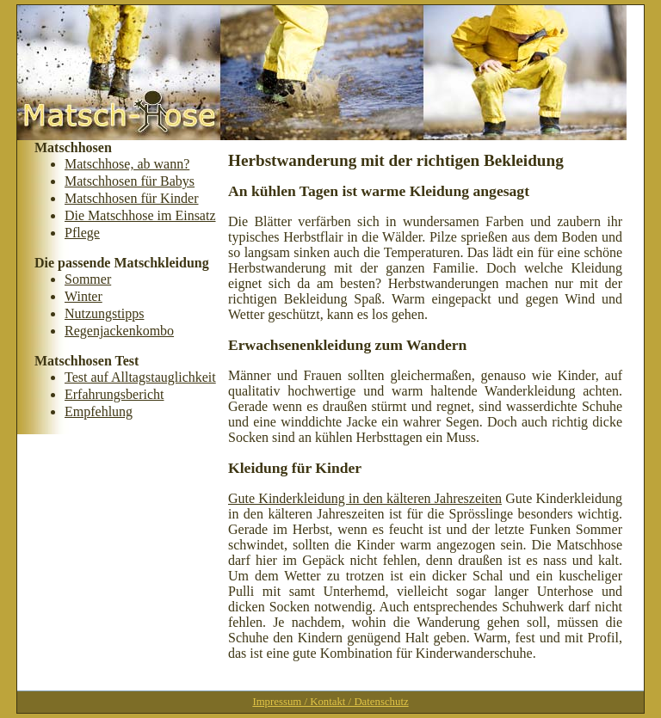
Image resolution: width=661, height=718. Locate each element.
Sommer (88, 279)
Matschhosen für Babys (130, 181)
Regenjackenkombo (119, 330)
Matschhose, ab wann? (127, 163)
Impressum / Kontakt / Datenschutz (330, 702)
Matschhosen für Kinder (132, 198)
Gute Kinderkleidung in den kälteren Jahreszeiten (365, 498)
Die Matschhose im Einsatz (140, 215)
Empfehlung (99, 411)
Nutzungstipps (104, 313)
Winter (83, 296)
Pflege (82, 232)
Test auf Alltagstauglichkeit (140, 377)
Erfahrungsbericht (114, 394)
